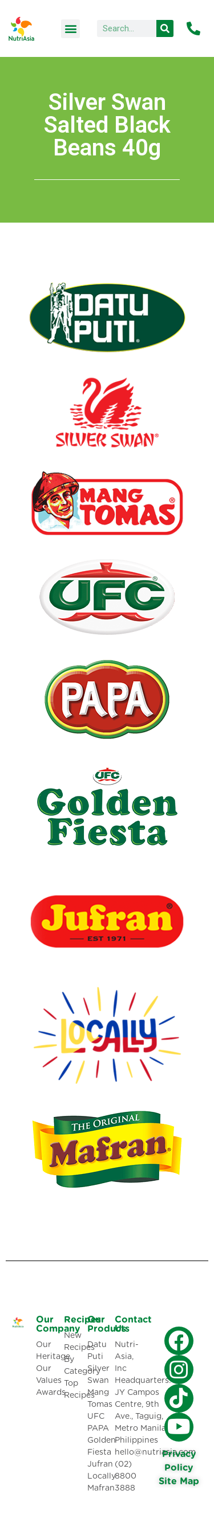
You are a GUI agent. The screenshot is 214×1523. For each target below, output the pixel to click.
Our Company (58, 1324)
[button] (70, 28)
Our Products (108, 1324)
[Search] (164, 28)
